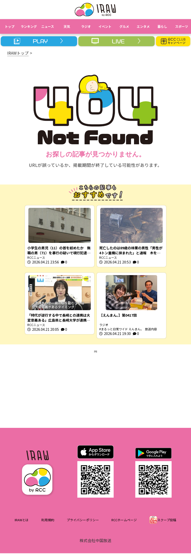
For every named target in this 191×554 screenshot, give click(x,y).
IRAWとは (22, 520)
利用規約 (47, 520)
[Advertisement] (95, 389)
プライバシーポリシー (83, 520)
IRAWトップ (18, 53)
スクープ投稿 (166, 520)
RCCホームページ (124, 520)
